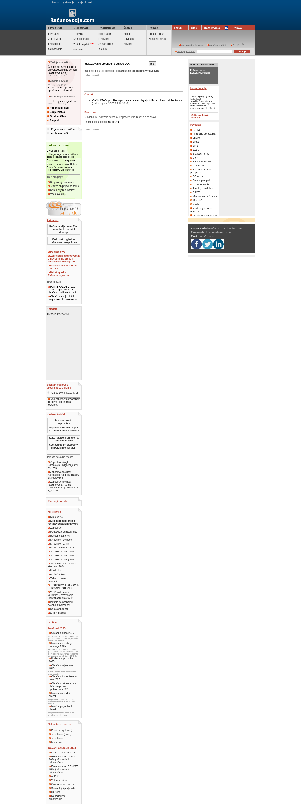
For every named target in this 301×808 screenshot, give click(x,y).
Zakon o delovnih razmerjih (58, 580)
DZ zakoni (197, 176)
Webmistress (209, 236)
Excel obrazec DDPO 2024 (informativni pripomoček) (62, 759)
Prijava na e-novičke (63, 129)
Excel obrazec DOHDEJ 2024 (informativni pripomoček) (63, 769)
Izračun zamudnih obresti (60, 695)
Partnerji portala (57, 501)
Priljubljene (54, 43)
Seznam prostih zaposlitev (63, 422)
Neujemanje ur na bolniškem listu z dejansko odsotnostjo (62, 155)
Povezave (53, 33)
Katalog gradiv (81, 38)
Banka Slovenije (200, 161)
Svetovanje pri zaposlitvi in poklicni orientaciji (63, 446)
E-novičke (104, 38)
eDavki (195, 137)
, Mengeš (200, 71)
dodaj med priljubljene (191, 45)
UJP (194, 157)
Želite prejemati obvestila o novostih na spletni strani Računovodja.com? (64, 258)
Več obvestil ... (57, 194)
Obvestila (129, 38)
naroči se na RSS (217, 45)
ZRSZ (194, 141)
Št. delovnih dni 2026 (61, 555)
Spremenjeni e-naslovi (61, 190)
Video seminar (58, 780)
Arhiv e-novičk (59, 133)
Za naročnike (105, 43)
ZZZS (194, 149)
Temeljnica (56, 738)
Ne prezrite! (55, 511)
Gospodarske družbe (62, 784)
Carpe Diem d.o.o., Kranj (63, 392)
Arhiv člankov (56, 574)
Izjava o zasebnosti (214, 232)
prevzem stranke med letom (63, 164)
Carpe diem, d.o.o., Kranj (231, 228)
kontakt (55, 2)
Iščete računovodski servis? (203, 64)
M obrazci (55, 742)
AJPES (54, 776)
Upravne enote (199, 184)
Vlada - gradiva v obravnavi (201, 210)
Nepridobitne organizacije (57, 797)
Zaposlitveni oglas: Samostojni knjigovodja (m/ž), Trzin (63, 465)
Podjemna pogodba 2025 (61, 660)
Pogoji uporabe (197, 232)
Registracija (105, 33)
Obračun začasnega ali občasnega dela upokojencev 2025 (63, 686)
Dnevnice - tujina (58, 543)
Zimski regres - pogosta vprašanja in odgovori (61, 89)
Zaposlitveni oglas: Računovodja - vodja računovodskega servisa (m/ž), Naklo (63, 486)
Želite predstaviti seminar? (200, 116)
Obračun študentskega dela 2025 (63, 678)
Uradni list (54, 570)
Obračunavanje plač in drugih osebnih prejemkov (62, 298)
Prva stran (55, 27)
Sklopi (127, 33)
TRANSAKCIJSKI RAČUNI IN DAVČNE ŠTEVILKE (64, 587)
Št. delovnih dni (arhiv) (61, 559)
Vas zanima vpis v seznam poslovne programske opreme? (64, 402)
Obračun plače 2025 (61, 633)
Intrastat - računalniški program (62, 267)
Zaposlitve (55, 527)
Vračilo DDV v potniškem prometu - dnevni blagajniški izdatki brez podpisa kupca (137, 100)
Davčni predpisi (200, 180)
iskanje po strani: (185, 51)
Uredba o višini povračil (62, 547)
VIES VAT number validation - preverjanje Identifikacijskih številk (60, 595)
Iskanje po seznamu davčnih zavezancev (60, 603)
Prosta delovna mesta (60, 457)
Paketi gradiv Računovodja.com (58, 274)
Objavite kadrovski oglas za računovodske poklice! (63, 429)
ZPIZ (194, 145)
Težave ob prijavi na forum (63, 186)
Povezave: (196, 124)
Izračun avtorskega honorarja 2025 (61, 645)
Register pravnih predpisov (200, 171)
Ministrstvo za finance (203, 196)
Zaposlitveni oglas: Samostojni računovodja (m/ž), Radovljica (63, 474)
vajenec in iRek (56, 151)
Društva (54, 792)
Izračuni (102, 48)
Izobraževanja (198, 88)
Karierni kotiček (56, 414)
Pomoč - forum (157, 33)
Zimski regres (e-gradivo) (62, 101)
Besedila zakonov (59, 535)
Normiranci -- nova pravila (62, 160)
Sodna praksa (57, 612)
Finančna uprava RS (203, 133)
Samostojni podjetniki (62, 788)
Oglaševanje (55, 48)
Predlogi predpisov (202, 188)
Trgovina (78, 33)
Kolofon (227, 232)
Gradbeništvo (56, 116)
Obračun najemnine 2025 (61, 667)
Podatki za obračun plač (62, 531)
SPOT (195, 192)
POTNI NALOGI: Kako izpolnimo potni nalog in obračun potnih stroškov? (62, 289)
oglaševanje (68, 2)
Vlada (194, 204)
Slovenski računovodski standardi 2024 (62, 565)
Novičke (128, 43)
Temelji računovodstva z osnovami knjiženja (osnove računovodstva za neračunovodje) (202, 104)
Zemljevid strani (157, 38)
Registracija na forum (61, 182)
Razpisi (53, 120)
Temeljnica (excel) (60, 734)
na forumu (114, 121)
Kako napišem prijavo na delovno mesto (63, 439)
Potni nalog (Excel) (60, 730)
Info (200, 236)
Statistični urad (199, 153)
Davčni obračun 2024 (62, 752)
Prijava (234, 27)
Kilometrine (55, 516)
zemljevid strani (84, 2)
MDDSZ (196, 200)
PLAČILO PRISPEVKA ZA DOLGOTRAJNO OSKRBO (61, 168)
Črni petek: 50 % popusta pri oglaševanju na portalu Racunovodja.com (62, 69)
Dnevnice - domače (60, 539)
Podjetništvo (56, 112)
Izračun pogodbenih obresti (61, 708)
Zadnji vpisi (54, 38)
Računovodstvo (58, 107)
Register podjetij (58, 608)
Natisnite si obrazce (59, 724)
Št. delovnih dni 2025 (61, 551)
